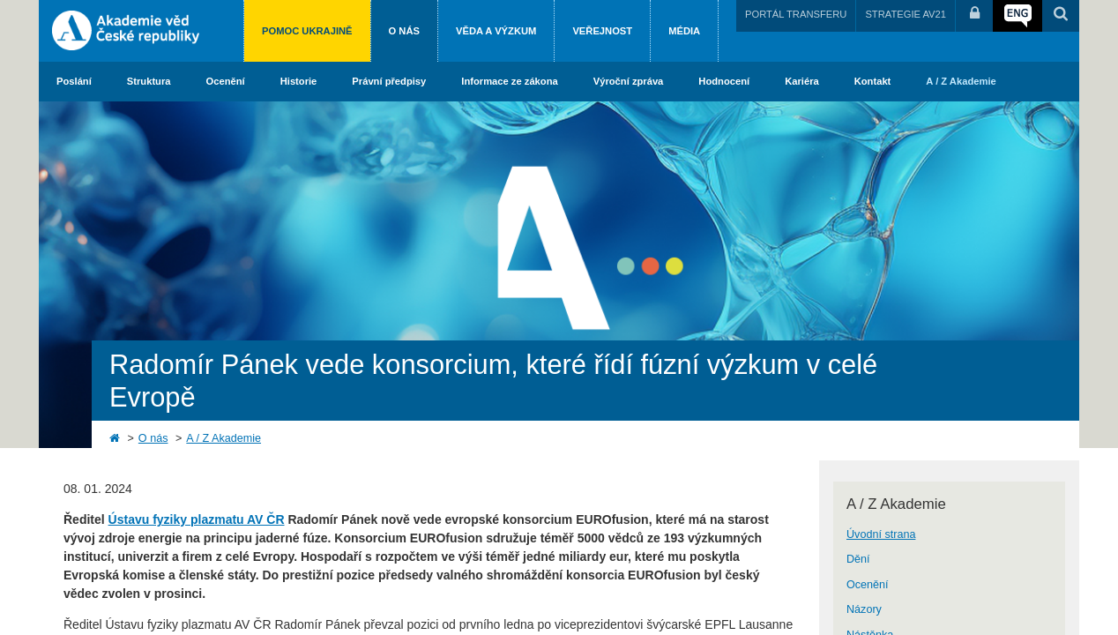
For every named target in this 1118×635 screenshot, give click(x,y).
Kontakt (872, 81)
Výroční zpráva (628, 81)
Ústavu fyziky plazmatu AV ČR (196, 519)
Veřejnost (602, 31)
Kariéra (802, 81)
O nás (404, 31)
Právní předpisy (389, 81)
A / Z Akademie (960, 81)
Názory (864, 609)
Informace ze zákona (509, 81)
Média (684, 31)
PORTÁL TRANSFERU (795, 14)
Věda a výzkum (496, 31)
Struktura (149, 81)
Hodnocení (723, 81)
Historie (298, 81)
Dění (858, 559)
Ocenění (225, 81)
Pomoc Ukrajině (307, 31)
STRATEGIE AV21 (905, 14)
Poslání (74, 81)
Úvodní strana (880, 534)
